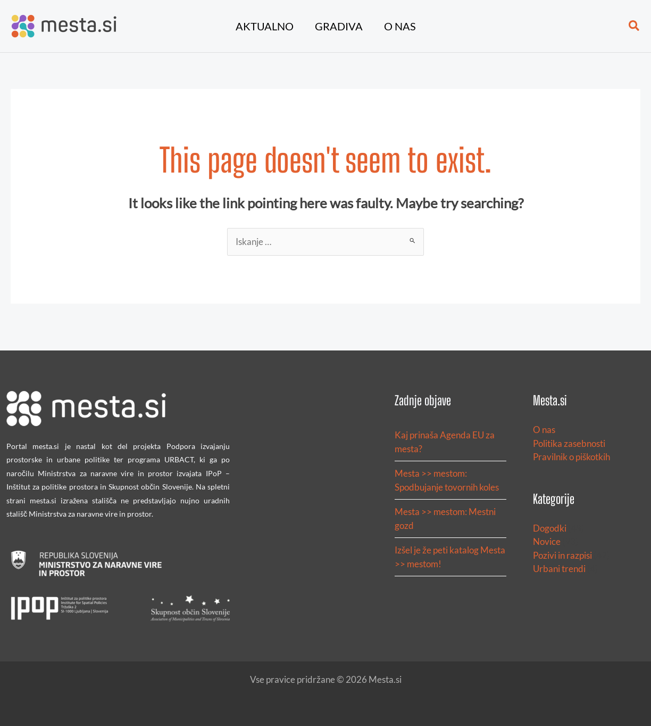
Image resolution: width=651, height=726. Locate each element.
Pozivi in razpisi (562, 555)
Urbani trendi (559, 568)
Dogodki (549, 528)
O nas (400, 26)
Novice (547, 541)
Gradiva (339, 26)
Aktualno (265, 26)
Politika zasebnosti (569, 443)
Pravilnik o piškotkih (571, 456)
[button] (634, 26)
